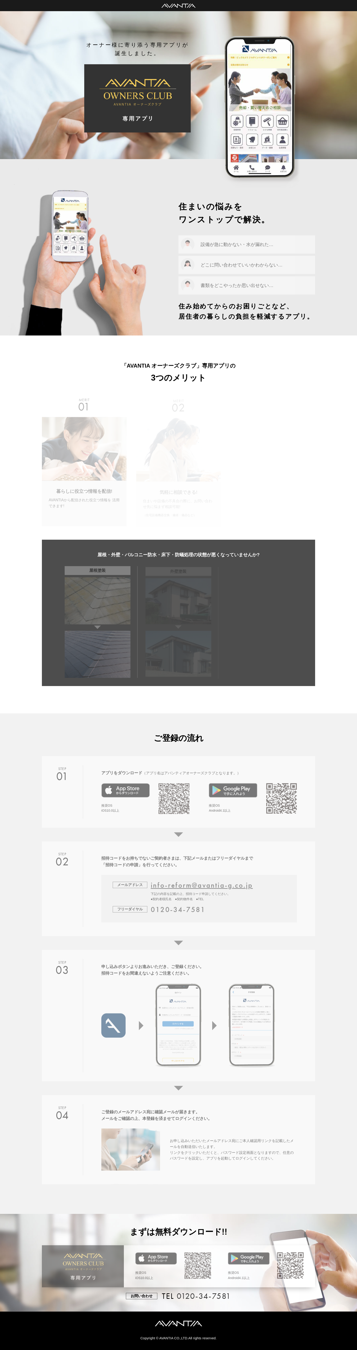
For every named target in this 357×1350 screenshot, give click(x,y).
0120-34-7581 (204, 1296)
